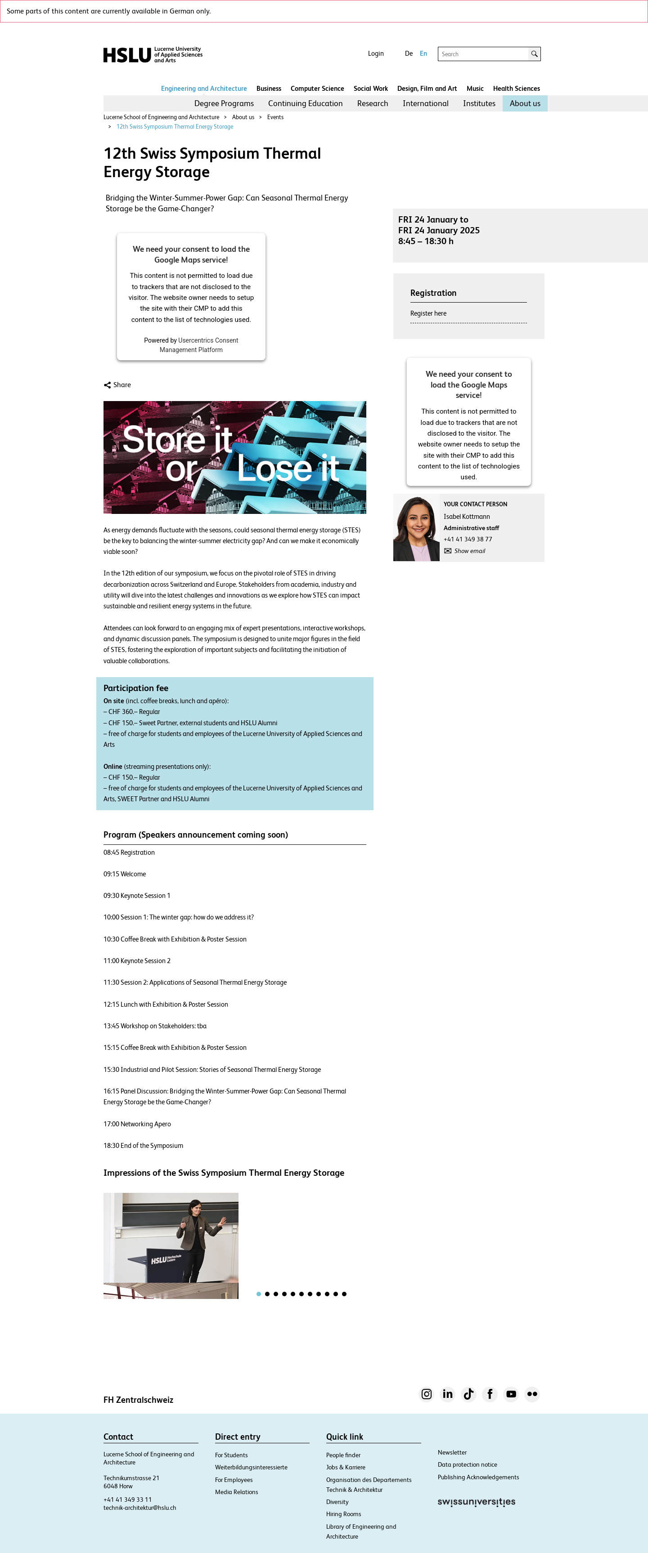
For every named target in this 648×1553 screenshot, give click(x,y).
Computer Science (317, 88)
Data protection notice (467, 1464)
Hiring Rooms (343, 1513)
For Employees (234, 1479)
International (426, 103)
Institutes (479, 103)
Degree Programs (224, 103)
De (409, 53)
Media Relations (236, 1491)
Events (275, 117)
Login (376, 53)
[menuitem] (224, 103)
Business (268, 88)
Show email (469, 550)
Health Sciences (516, 88)
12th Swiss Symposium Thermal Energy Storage (175, 126)
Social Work (371, 88)
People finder (343, 1455)
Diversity (337, 1501)
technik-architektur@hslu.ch (140, 1507)
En (423, 53)
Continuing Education (305, 103)
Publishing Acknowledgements (478, 1477)
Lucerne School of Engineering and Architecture (161, 117)
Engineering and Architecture (204, 88)
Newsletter (452, 1452)
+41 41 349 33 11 (128, 1499)
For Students (231, 1455)
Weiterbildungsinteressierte (251, 1467)
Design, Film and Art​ (427, 88)
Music (475, 88)
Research (372, 103)
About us (525, 103)
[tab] (258, 1294)
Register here (428, 313)
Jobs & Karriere (345, 1467)
